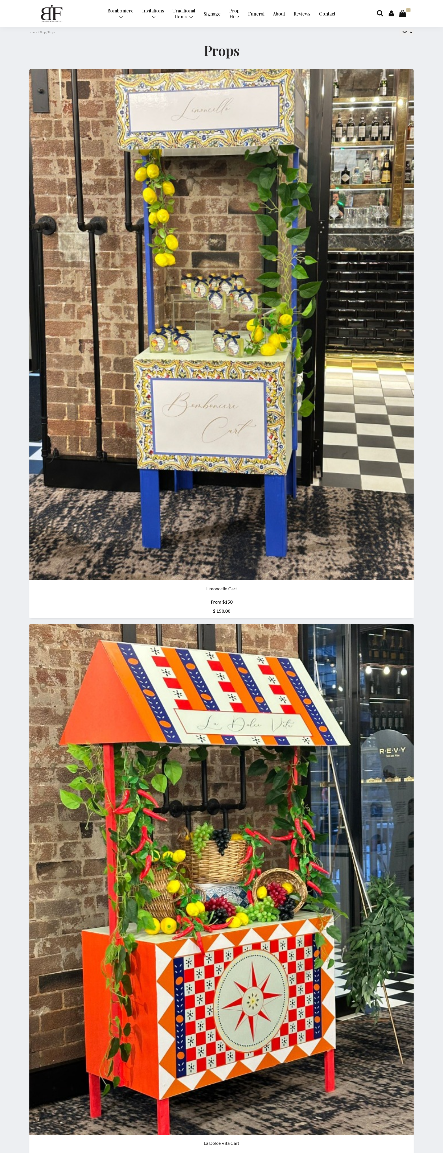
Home (33, 32)
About (279, 14)
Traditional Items (184, 13)
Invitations (153, 13)
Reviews (302, 14)
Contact (327, 14)
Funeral (256, 14)
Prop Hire (234, 13)
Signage (212, 14)
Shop (43, 32)
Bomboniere (120, 13)
